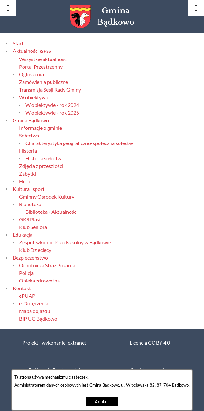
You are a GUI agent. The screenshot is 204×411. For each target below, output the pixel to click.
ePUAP (27, 296)
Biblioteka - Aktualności (51, 212)
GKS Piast (30, 219)
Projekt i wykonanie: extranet (54, 342)
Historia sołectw (43, 158)
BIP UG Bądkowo (38, 319)
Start (18, 43)
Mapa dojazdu (34, 311)
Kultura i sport (28, 189)
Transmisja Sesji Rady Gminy (50, 90)
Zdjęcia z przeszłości (41, 166)
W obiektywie (34, 97)
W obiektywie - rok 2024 (52, 105)
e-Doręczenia (33, 303)
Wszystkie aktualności (43, 59)
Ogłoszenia (31, 74)
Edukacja (22, 235)
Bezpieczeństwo (30, 258)
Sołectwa (29, 135)
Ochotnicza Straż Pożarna (47, 265)
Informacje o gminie (40, 128)
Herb (24, 181)
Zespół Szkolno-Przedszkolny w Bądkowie (65, 242)
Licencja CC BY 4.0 (150, 342)
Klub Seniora (33, 227)
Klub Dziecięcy (35, 250)
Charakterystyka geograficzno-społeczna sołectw (79, 143)
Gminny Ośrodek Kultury (46, 196)
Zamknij (102, 401)
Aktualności (26, 51)
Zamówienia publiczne (43, 82)
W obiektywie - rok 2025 (52, 112)
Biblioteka (30, 204)
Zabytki (27, 174)
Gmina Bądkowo (31, 120)
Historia (28, 151)
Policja (26, 273)
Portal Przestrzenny (41, 67)
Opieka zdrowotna (39, 280)
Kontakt (22, 288)
